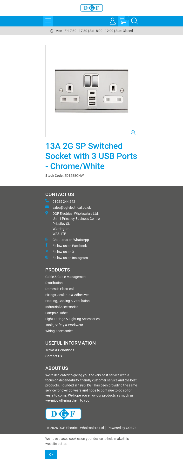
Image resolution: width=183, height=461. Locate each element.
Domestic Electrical (59, 289)
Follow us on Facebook (66, 245)
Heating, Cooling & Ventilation (67, 301)
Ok (51, 454)
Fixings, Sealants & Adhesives (67, 295)
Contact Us (53, 356)
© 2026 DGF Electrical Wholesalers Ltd (75, 428)
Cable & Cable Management (66, 277)
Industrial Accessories (61, 307)
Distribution (54, 283)
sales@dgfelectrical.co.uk (68, 207)
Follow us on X (59, 251)
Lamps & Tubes (56, 313)
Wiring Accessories (59, 331)
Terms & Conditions (59, 350)
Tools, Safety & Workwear (64, 325)
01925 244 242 (60, 201)
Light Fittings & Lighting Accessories (72, 319)
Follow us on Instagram (66, 257)
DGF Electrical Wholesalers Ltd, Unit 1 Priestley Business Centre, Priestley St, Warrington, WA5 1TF (72, 223)
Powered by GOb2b (122, 428)
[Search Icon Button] (134, 21)
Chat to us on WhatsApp (67, 239)
